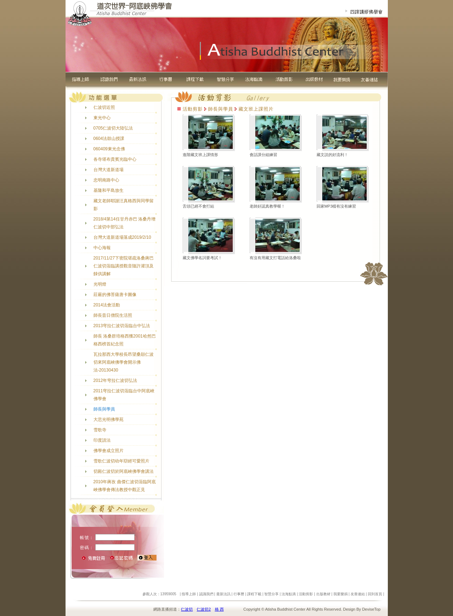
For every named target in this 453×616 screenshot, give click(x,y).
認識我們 (206, 594)
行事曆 (238, 594)
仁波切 (187, 609)
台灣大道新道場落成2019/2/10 (122, 237)
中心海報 (102, 247)
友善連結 (358, 594)
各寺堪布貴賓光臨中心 (114, 159)
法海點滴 (288, 594)
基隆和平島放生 (108, 190)
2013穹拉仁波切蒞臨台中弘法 (121, 325)
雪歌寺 (99, 429)
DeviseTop (371, 609)
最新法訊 (223, 594)
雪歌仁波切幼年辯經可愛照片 (121, 461)
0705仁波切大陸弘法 (113, 128)
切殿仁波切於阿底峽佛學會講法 (123, 471)
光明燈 (99, 284)
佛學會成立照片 (108, 450)
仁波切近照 (104, 107)
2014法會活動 (106, 304)
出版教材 (323, 594)
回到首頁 (375, 594)
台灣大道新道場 (108, 169)
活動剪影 (306, 594)
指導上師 (189, 594)
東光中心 (102, 117)
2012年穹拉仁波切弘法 (115, 380)
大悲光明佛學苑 (108, 419)
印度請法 (102, 440)
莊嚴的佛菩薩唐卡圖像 (114, 294)
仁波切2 (204, 609)
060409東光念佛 (109, 148)
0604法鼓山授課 (109, 138)
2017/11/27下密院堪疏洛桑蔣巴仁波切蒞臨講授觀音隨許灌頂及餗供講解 (123, 266)
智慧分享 (271, 594)
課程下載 (254, 594)
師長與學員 (104, 409)
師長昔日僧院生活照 (112, 315)
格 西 (219, 609)
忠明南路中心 (106, 180)
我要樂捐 (340, 594)
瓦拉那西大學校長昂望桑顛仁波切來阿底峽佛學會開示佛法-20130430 (123, 362)
